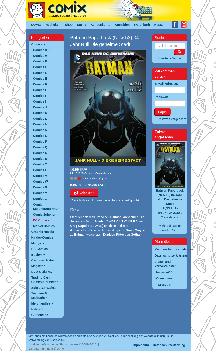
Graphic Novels (44, 231)
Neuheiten (52, 24)
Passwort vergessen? (172, 119)
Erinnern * (84, 193)
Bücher (38, 254)
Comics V (40, 176)
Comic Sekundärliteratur (46, 207)
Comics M (40, 124)
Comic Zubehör (44, 214)
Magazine (38, 266)
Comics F (40, 84)
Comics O (40, 136)
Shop (69, 24)
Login (162, 112)
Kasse (158, 24)
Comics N (40, 130)
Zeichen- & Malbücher (39, 296)
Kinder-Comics (42, 237)
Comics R (40, 153)
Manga (37, 243)
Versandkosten (103, 173)
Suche (81, 24)
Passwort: (162, 97)
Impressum (141, 345)
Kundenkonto (100, 24)
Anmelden (122, 24)
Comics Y (40, 193)
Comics (38, 44)
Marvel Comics (44, 226)
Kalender (38, 309)
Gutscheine (39, 315)
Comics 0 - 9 (42, 50)
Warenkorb (142, 24)
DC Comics (41, 220)
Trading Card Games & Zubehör (46, 280)
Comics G (40, 90)
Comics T (40, 164)
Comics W (40, 181)
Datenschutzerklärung (169, 345)
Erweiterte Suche (169, 58)
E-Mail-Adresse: (166, 83)
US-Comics (41, 249)
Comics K (40, 113)
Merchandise (42, 303)
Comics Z (40, 198)
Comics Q (40, 147)
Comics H (40, 95)
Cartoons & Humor (45, 260)
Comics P (40, 141)
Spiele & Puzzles (43, 287)
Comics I (39, 101)
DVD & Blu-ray (43, 272)
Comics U (40, 170)
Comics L (40, 118)
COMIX (36, 24)
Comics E (40, 78)
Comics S (40, 158)
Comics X (40, 187)
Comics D (40, 73)
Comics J (40, 107)
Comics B (40, 61)
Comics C (40, 67)
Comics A (40, 55)
